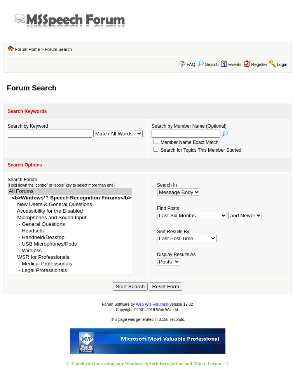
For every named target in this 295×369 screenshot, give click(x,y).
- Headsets (70, 231)
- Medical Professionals (70, 264)
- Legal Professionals (70, 270)
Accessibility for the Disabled (70, 211)
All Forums (70, 191)
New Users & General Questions (70, 204)
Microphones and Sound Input (70, 218)
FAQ (191, 64)
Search (207, 64)
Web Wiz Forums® (152, 304)
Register (259, 64)
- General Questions (70, 224)
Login (282, 64)
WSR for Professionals (70, 257)
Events (231, 64)
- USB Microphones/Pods (70, 244)
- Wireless (70, 251)
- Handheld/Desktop (70, 237)
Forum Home (27, 49)
